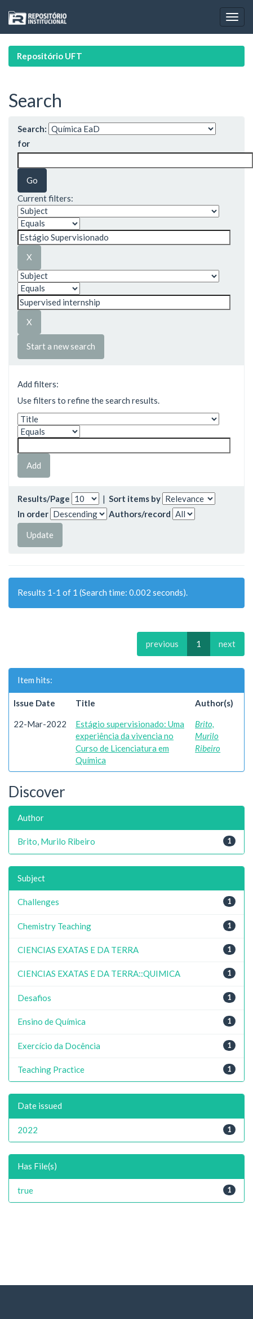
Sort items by (135, 498)
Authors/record (140, 514)
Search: (32, 129)
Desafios (34, 998)
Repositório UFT (49, 56)
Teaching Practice (51, 1069)
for (23, 143)
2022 (27, 1130)
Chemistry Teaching (54, 926)
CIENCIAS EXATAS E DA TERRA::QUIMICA (98, 973)
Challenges (38, 902)
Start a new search (60, 346)
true (25, 1190)
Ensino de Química (51, 1021)
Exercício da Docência (58, 1046)
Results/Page (43, 498)
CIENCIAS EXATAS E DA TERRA (78, 950)
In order (32, 514)
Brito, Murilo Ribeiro (207, 736)
